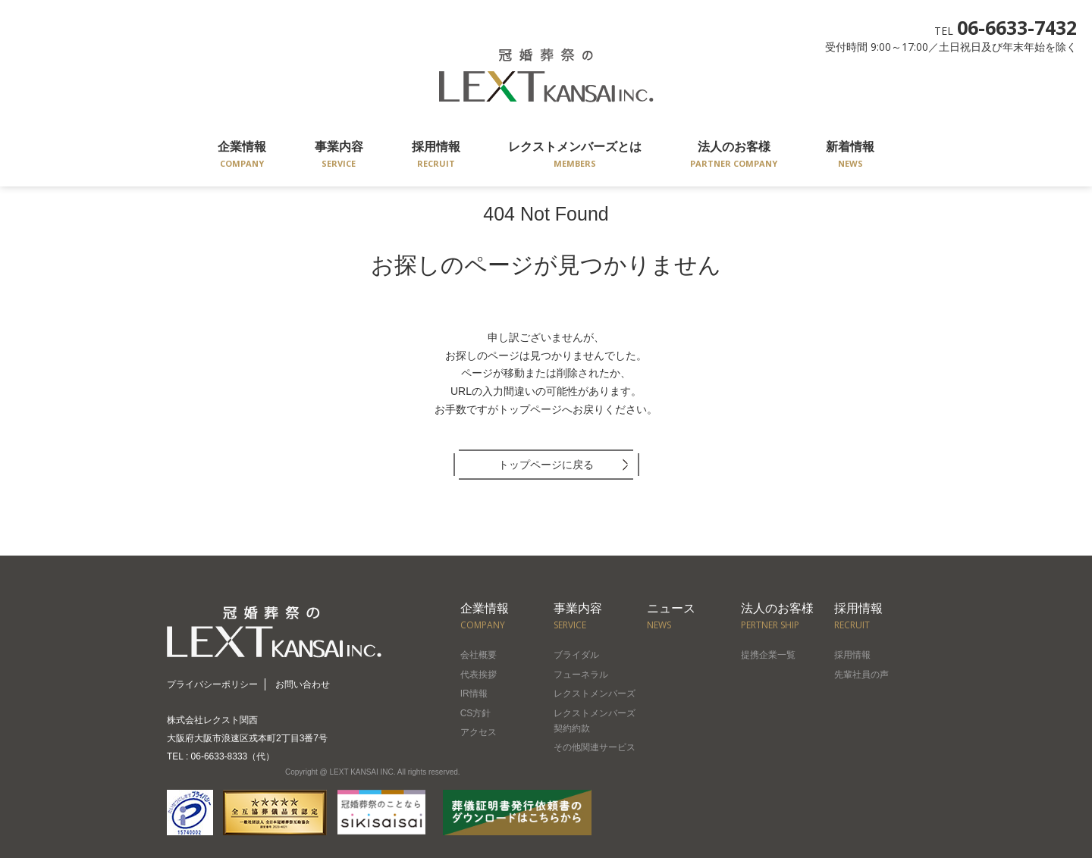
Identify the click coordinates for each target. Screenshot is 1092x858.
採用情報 (436, 155)
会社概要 (478, 655)
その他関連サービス (594, 747)
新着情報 (850, 155)
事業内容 (339, 155)
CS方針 (475, 713)
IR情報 (474, 693)
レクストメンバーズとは (575, 155)
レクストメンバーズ (594, 693)
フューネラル (581, 674)
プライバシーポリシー (212, 684)
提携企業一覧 (768, 655)
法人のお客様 (733, 155)
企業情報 (242, 155)
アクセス (478, 732)
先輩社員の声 (861, 674)
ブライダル (576, 655)
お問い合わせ (302, 684)
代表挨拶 (478, 674)
